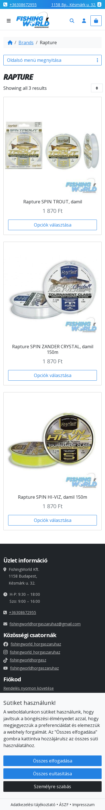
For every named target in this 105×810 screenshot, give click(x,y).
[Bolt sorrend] (97, 88)
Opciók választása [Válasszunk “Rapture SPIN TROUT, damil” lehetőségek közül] (52, 225)
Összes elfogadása (52, 762)
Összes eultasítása (52, 774)
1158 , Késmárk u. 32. (73, 4)
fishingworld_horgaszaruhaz (32, 644)
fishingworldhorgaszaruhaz (31, 668)
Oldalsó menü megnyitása (52, 60)
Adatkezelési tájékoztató (33, 805)
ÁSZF (64, 805)
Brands (26, 42)
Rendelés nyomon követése (28, 688)
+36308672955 (23, 4)
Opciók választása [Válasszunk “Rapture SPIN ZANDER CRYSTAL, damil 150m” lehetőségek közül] (52, 375)
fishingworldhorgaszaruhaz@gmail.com (45, 624)
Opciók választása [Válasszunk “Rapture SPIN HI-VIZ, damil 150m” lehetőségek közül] (52, 520)
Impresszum (83, 805)
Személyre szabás (52, 787)
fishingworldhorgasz (24, 660)
